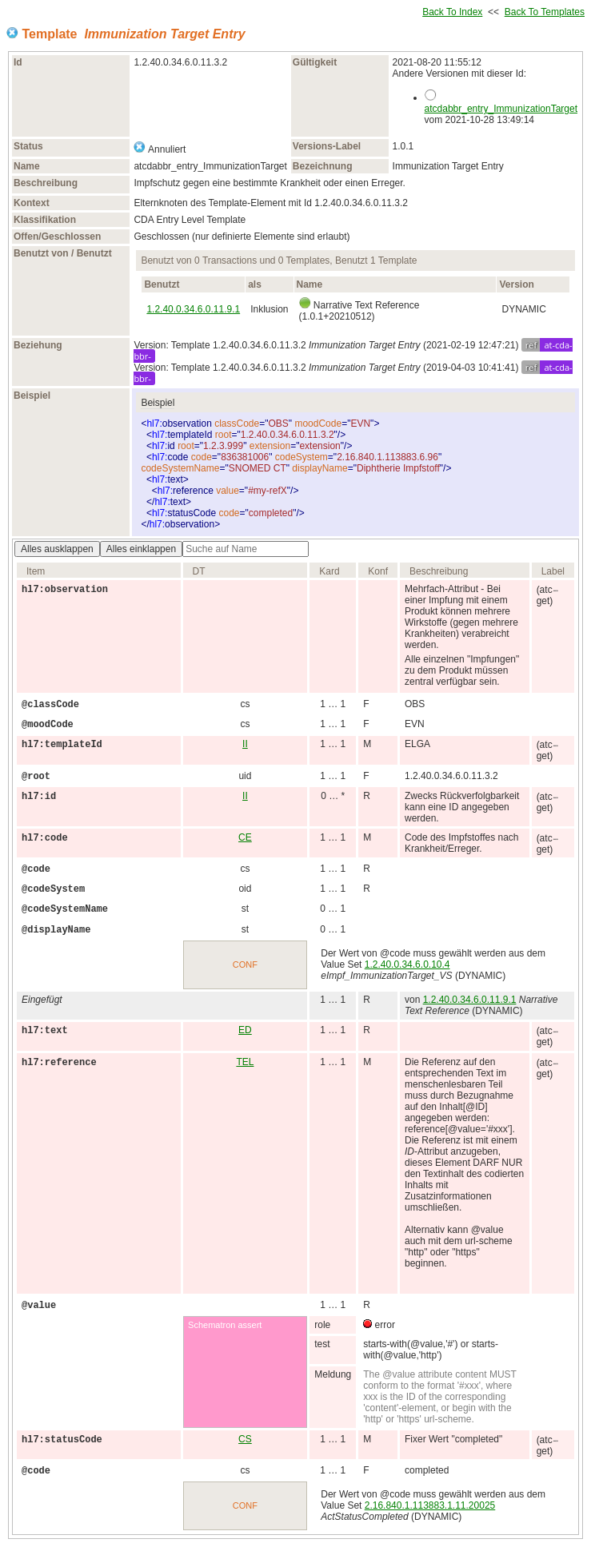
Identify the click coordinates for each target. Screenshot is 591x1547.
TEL (245, 1062)
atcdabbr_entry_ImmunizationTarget (501, 108)
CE (245, 837)
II (245, 744)
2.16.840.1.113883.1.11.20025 (430, 1505)
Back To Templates (545, 12)
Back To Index (452, 12)
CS (245, 1439)
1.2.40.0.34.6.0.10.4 (407, 964)
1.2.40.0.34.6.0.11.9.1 (193, 309)
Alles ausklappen (57, 549)
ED (245, 1030)
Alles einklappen (141, 549)
